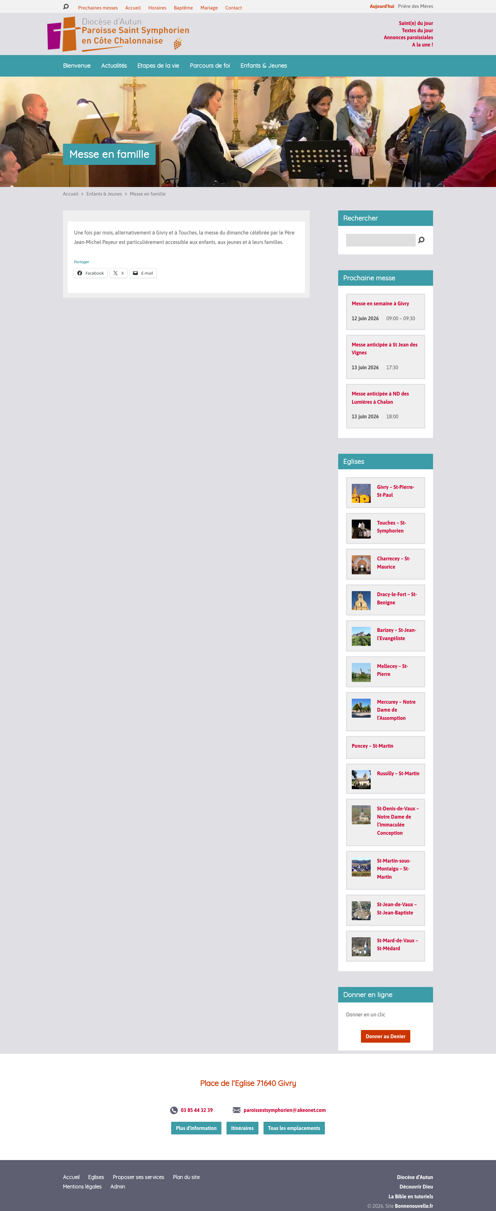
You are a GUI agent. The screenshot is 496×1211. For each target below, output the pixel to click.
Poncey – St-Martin (373, 746)
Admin (117, 1186)
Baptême (183, 7)
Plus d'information (196, 1128)
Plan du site (186, 1177)
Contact (233, 7)
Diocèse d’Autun (415, 1177)
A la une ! (422, 44)
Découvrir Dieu (416, 1186)
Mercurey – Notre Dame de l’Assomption (396, 710)
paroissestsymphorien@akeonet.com (285, 1110)
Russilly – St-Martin (398, 773)
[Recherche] (381, 240)
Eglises (96, 1177)
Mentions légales (82, 1186)
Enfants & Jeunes (263, 66)
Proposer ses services (138, 1177)
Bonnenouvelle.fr (414, 1206)
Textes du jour (417, 30)
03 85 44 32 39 (197, 1110)
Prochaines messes (98, 7)
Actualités (114, 66)
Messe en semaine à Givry (380, 303)
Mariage (209, 7)
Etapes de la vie (158, 66)
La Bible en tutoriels (411, 1196)
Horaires (157, 7)
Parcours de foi (210, 66)
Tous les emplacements (294, 1128)
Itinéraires (242, 1128)
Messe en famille (109, 154)
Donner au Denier (385, 1036)
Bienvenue (76, 66)
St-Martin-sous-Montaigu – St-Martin (394, 869)
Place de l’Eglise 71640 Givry (248, 1083)
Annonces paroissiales (408, 37)
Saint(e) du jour (416, 23)
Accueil (133, 7)
